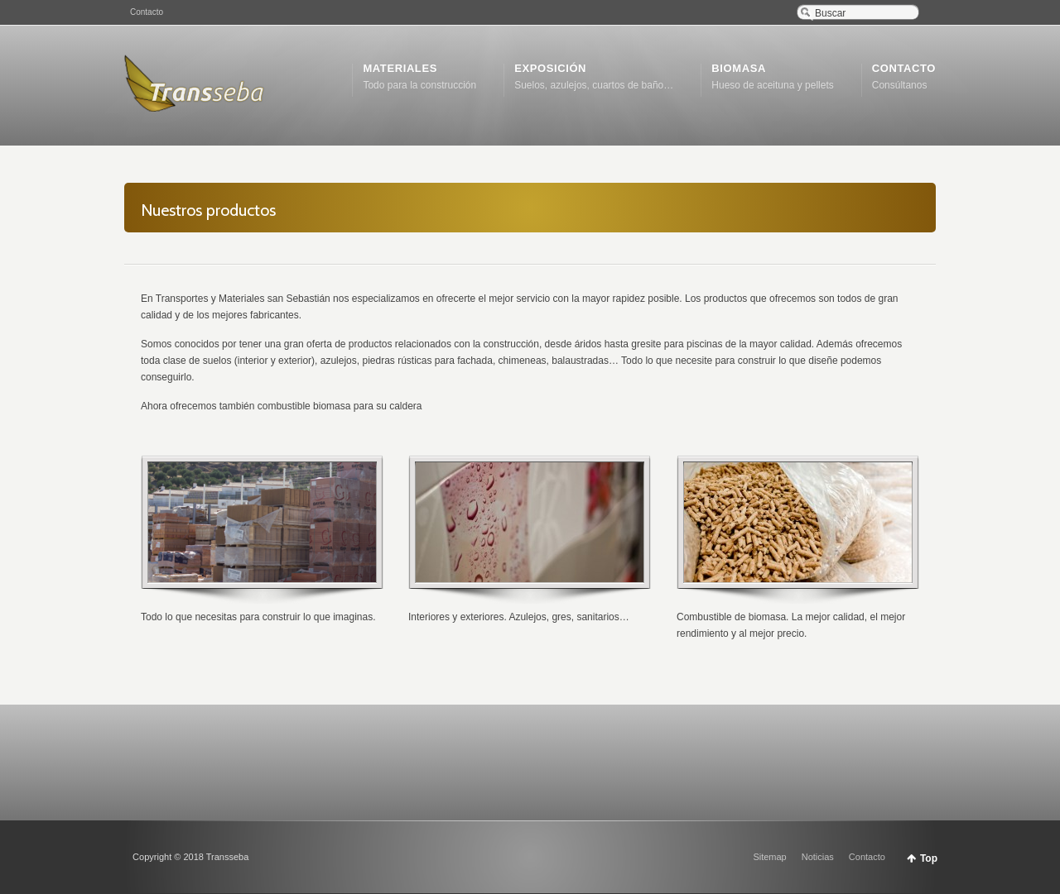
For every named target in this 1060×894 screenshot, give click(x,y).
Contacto (146, 12)
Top (928, 858)
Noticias (818, 857)
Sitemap (769, 857)
